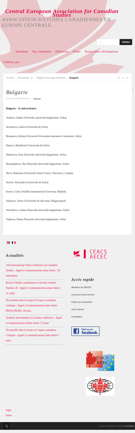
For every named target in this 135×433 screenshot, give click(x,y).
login (8, 410)
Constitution (76, 317)
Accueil (7, 51)
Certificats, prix (11, 62)
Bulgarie (17, 92)
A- (127, 77)
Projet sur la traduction (81, 302)
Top (6, 426)
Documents (22, 51)
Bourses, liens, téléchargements (101, 51)
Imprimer (37, 99)
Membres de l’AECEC (81, 287)
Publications (62, 51)
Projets (76, 51)
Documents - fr (25, 78)
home (9, 415)
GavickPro (129, 426)
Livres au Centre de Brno (82, 295)
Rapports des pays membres (51, 78)
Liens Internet (77, 309)
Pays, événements (41, 51)
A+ (119, 77)
